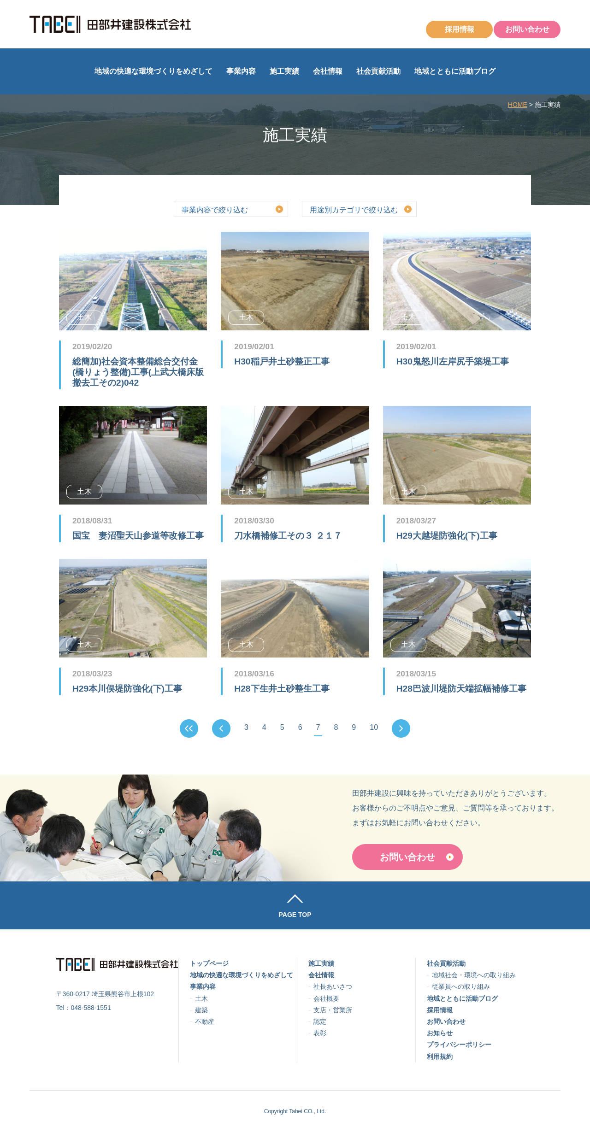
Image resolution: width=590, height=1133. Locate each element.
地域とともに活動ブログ (455, 71)
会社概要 (326, 998)
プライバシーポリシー (459, 1044)
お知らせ (440, 1033)
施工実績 (284, 71)
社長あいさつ (332, 986)
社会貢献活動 (378, 71)
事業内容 (241, 71)
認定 (319, 1021)
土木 (201, 998)
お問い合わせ (527, 29)
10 (374, 727)
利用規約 (440, 1056)
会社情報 (327, 71)
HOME (517, 104)
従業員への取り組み (461, 986)
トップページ (209, 963)
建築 (201, 1010)
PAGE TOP (294, 914)
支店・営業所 (332, 1010)
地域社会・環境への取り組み (474, 975)
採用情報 (459, 29)
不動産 (204, 1021)
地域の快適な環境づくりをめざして (153, 71)
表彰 (319, 1033)
